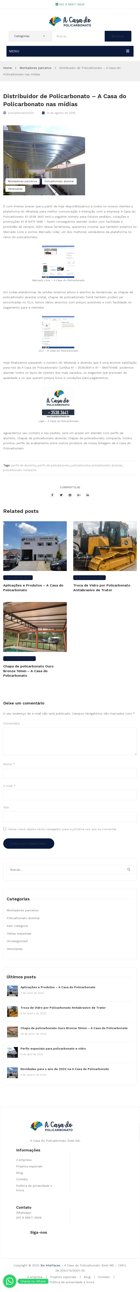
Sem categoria (17, 926)
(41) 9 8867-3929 (71, 4)
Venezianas (15, 188)
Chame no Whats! (33, 1281)
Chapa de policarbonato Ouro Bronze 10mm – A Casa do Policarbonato (28, 671)
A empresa (23, 1160)
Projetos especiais (29, 1166)
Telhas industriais (19, 933)
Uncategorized (17, 941)
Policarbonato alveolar (59, 181)
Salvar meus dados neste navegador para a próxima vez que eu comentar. (62, 829)
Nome (9, 764)
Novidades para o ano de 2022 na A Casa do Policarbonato (64, 1069)
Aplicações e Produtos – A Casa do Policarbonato (33, 587)
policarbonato (80, 465)
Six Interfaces (50, 1265)
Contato (22, 1179)
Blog (19, 1172)
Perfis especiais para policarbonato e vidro (53, 1048)
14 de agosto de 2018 (61, 113)
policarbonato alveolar (107, 465)
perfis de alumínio (23, 465)
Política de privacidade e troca (71, 1282)
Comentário (11, 723)
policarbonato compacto (20, 470)
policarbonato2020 (21, 113)
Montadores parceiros (35, 68)
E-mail (9, 786)
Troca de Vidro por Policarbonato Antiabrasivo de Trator (101, 587)
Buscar (118, 36)
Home (7, 68)
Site (6, 807)
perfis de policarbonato (54, 465)
